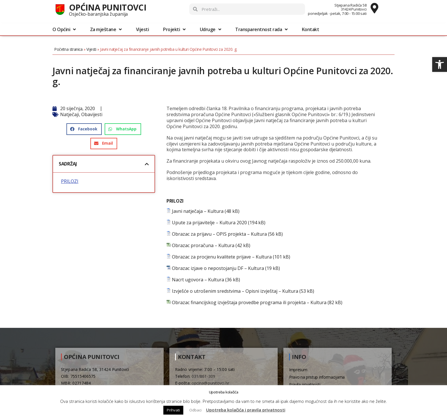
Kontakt (310, 29)
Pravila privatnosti (304, 384)
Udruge (210, 29)
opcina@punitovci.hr (210, 383)
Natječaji (69, 114)
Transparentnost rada (261, 29)
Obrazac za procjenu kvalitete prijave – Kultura (222, 257)
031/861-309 (203, 376)
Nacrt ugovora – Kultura (198, 280)
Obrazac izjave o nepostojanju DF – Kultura (218, 268)
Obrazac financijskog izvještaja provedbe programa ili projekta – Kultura (249, 303)
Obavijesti (91, 114)
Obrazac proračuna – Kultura (203, 246)
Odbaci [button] (195, 410)
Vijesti (142, 29)
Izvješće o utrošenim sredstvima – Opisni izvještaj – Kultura (235, 291)
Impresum (298, 369)
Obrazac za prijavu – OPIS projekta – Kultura (219, 234)
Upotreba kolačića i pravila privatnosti (245, 410)
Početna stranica (68, 49)
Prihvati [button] (173, 410)
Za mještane (106, 29)
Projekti (174, 29)
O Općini (64, 29)
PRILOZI (69, 181)
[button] (439, 64)
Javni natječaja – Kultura (198, 211)
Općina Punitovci (107, 7)
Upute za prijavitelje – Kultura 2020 (209, 223)
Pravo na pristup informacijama (317, 377)
